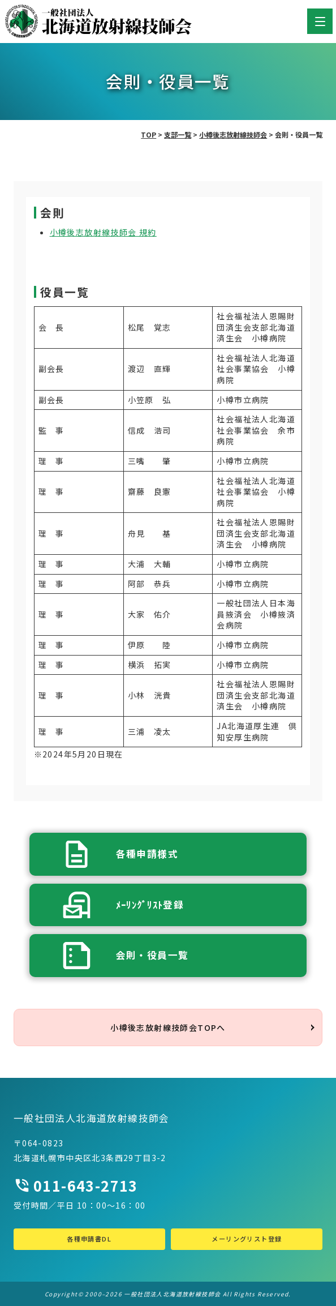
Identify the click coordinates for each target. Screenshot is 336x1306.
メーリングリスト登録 (247, 1238)
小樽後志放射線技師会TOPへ (168, 1027)
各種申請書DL (89, 1238)
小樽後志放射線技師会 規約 (103, 232)
